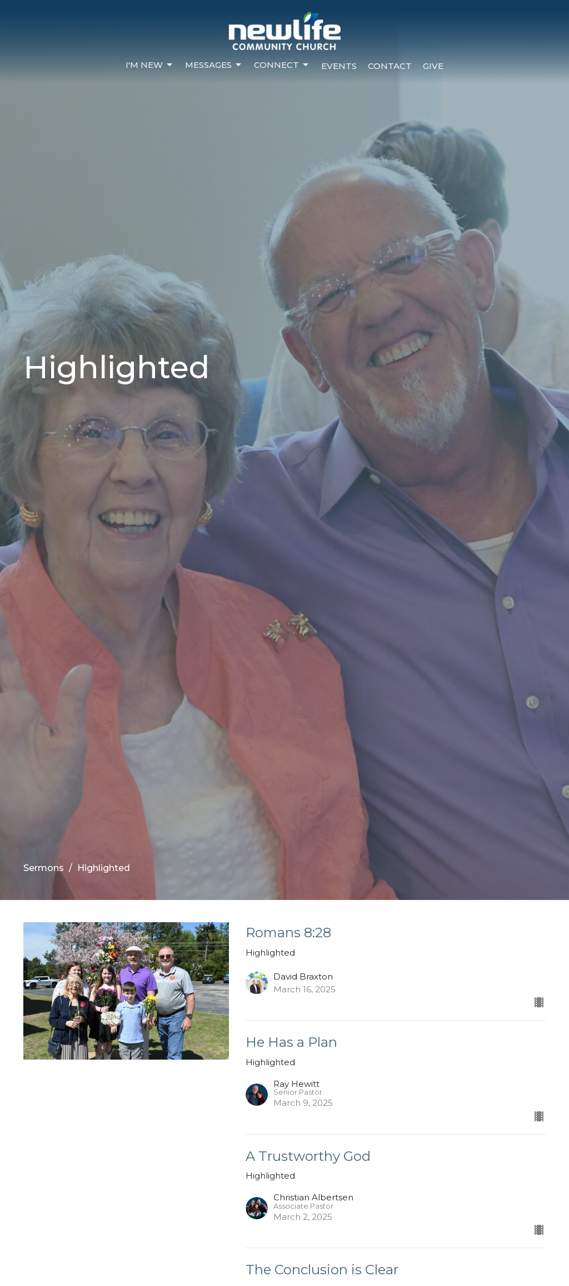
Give (433, 66)
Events (339, 66)
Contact (390, 66)
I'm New (150, 65)
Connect (282, 65)
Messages (214, 65)
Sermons (43, 868)
